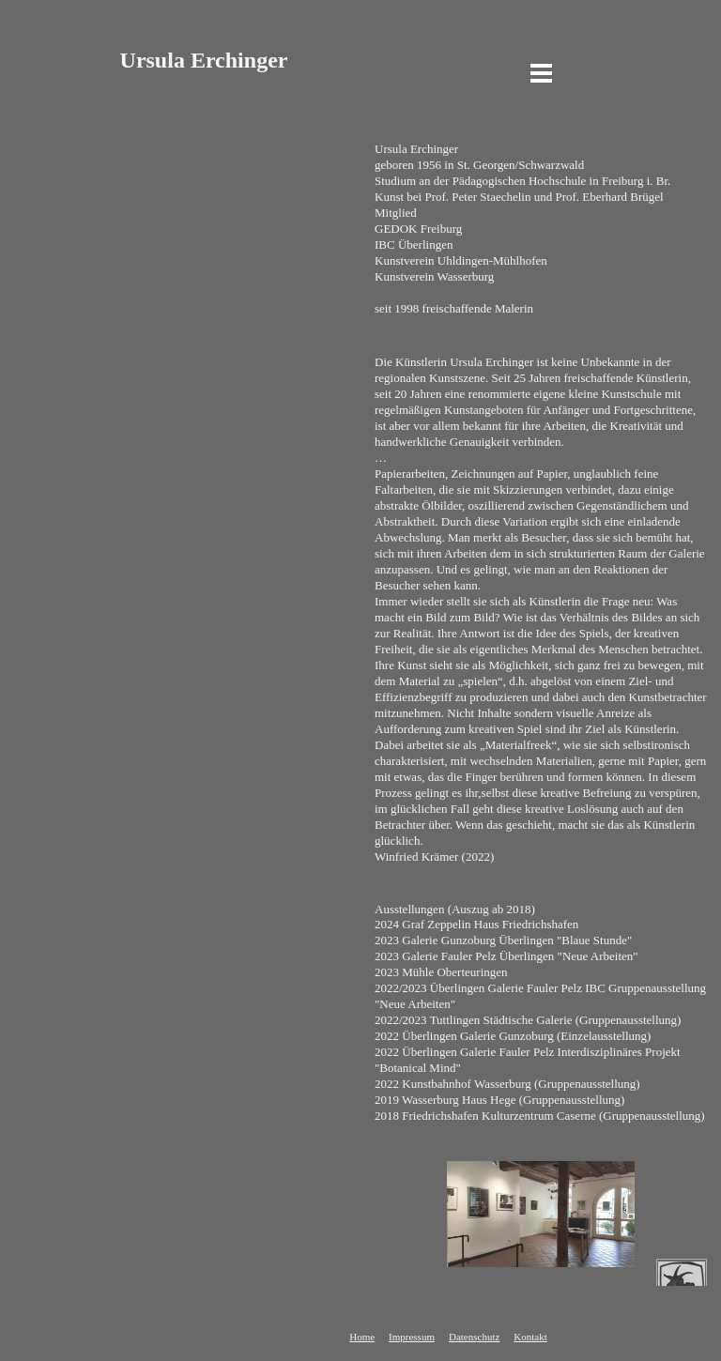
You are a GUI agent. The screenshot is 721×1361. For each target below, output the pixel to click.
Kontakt (530, 1336)
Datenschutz (474, 1336)
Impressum (412, 1336)
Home (362, 1336)
